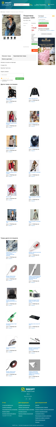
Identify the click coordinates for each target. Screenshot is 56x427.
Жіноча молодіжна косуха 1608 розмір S (11, 99)
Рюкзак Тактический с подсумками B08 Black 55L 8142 (11, 301)
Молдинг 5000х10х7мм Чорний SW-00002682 (10, 372)
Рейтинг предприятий (23, 407)
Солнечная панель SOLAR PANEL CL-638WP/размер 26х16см (34, 301)
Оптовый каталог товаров (41, 407)
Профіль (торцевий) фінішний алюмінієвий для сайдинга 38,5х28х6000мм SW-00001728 (35, 278)
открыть (10, 102)
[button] (39, 51)
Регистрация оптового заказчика (43, 415)
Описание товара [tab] (6, 55)
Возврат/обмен (6, 411)
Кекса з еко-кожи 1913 (33, 98)
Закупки (37, 405)
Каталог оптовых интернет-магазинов (44, 409)
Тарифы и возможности (24, 405)
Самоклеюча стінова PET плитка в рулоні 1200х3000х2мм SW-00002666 (11, 254)
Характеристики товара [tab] (19, 55)
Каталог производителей (41, 411)
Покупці (20, 415)
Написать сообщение (46, 33)
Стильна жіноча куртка (33, 122)
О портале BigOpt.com (7, 405)
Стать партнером (42, 25)
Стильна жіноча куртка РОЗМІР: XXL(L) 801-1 (10, 148)
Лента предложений (40, 419)
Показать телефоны (50, 30)
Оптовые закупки (22, 411)
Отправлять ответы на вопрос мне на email (7, 80)
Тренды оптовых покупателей (25, 413)
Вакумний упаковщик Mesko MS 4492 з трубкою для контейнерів (34, 348)
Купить (36, 50)
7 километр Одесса (39, 413)
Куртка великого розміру (34, 147)
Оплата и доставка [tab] (7, 59)
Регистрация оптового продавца (26, 409)
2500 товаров (41, 20)
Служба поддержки (7, 407)
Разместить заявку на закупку (42, 417)
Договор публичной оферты (9, 413)
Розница (37, 422)
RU (28, 393)
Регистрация (34, 43)
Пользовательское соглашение (9, 409)
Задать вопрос (19, 78)
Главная (3, 11)
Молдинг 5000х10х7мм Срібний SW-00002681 (10, 277)
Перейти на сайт (43, 17)
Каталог (8, 11)
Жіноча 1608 (8, 196)
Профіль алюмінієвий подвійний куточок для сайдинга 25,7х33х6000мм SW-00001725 (34, 373)
